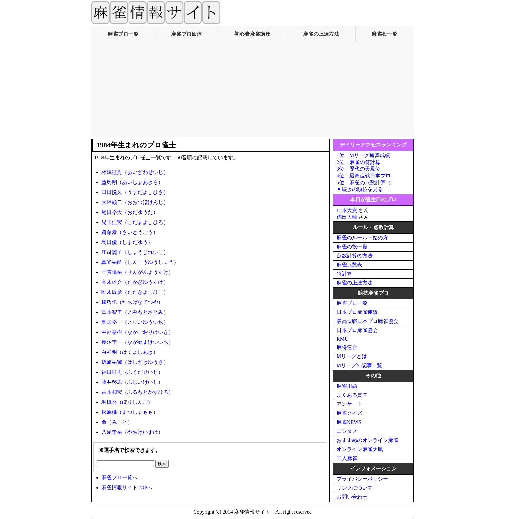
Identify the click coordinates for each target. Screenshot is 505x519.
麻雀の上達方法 (321, 34)
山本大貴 (347, 210)
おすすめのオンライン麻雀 (367, 440)
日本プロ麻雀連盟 (357, 312)
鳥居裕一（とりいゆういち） (134, 322)
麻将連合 (347, 347)
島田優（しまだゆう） (127, 242)
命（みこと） (116, 422)
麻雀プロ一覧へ (119, 477)
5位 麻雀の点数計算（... (366, 182)
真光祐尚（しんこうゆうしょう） (140, 262)
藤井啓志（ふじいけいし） (132, 382)
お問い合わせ (352, 497)
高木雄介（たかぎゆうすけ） (134, 282)
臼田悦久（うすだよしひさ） (134, 192)
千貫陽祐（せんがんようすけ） (137, 272)
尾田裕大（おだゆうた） (129, 212)
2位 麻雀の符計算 (358, 162)
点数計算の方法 (355, 255)
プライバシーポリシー (362, 479)
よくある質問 (352, 395)
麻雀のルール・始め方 (362, 237)
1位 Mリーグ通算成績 (363, 155)
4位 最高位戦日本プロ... (366, 175)
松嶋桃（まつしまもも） (129, 412)
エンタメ (347, 431)
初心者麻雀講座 (252, 34)
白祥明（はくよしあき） (129, 352)
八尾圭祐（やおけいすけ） (132, 432)
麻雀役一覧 (384, 34)
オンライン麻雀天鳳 (360, 449)
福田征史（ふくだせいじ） (132, 372)
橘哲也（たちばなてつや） (132, 302)
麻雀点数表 (349, 264)
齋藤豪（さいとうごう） (129, 232)
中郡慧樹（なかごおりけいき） (137, 332)
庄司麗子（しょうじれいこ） (134, 252)
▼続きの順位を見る (360, 189)
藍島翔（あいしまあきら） (132, 182)
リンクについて (355, 488)
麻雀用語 (347, 386)
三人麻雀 (347, 458)
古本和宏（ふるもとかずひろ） (137, 392)
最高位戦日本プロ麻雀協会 (367, 321)
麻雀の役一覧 (352, 246)
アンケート (349, 404)
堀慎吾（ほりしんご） (127, 402)
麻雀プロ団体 (186, 34)
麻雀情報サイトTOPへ (126, 487)
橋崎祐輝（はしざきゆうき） (134, 362)
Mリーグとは (352, 356)
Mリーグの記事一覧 (359, 365)
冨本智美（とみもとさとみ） (134, 312)
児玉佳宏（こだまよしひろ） (134, 222)
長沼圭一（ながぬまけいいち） (137, 342)
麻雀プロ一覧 (123, 34)
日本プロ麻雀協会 (357, 330)
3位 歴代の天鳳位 (358, 169)
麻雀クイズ (349, 413)
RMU (342, 339)
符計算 (344, 273)
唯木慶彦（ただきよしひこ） (134, 292)
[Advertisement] (252, 90)
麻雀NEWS (349, 422)
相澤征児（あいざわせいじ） (134, 172)
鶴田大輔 (347, 217)
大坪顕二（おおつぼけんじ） (134, 202)
